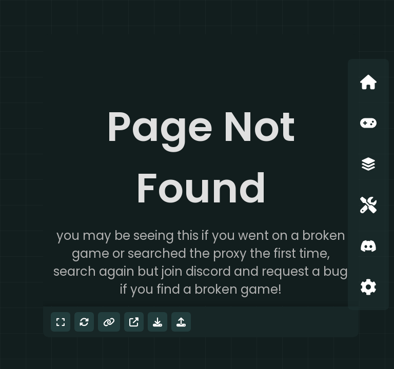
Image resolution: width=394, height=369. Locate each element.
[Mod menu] (181, 322)
